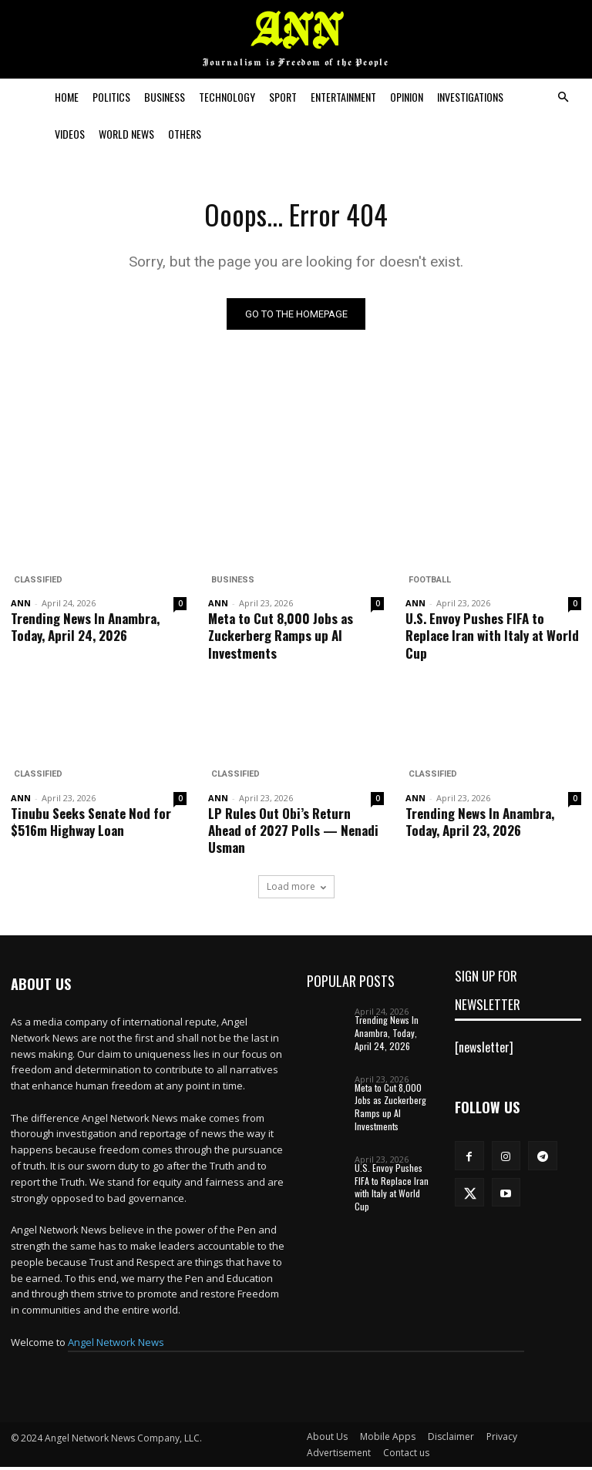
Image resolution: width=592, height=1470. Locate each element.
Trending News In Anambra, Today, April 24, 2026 (85, 629)
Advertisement (339, 1455)
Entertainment (343, 97)
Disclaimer (451, 1439)
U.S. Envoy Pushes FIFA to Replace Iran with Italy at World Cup (492, 637)
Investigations (470, 97)
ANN (21, 605)
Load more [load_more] (296, 889)
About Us (327, 1439)
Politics (111, 97)
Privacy (501, 1439)
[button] (562, 97)
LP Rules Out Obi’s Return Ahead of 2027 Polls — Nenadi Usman (293, 832)
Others (184, 134)
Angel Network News (116, 1345)
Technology (227, 97)
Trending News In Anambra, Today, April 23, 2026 (479, 824)
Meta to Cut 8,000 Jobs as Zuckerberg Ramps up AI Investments (280, 637)
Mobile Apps (387, 1439)
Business (164, 97)
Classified (35, 582)
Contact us (406, 1455)
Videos (70, 134)
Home (67, 97)
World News (126, 134)
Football (426, 582)
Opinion (406, 97)
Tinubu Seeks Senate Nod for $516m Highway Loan (91, 824)
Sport (283, 97)
